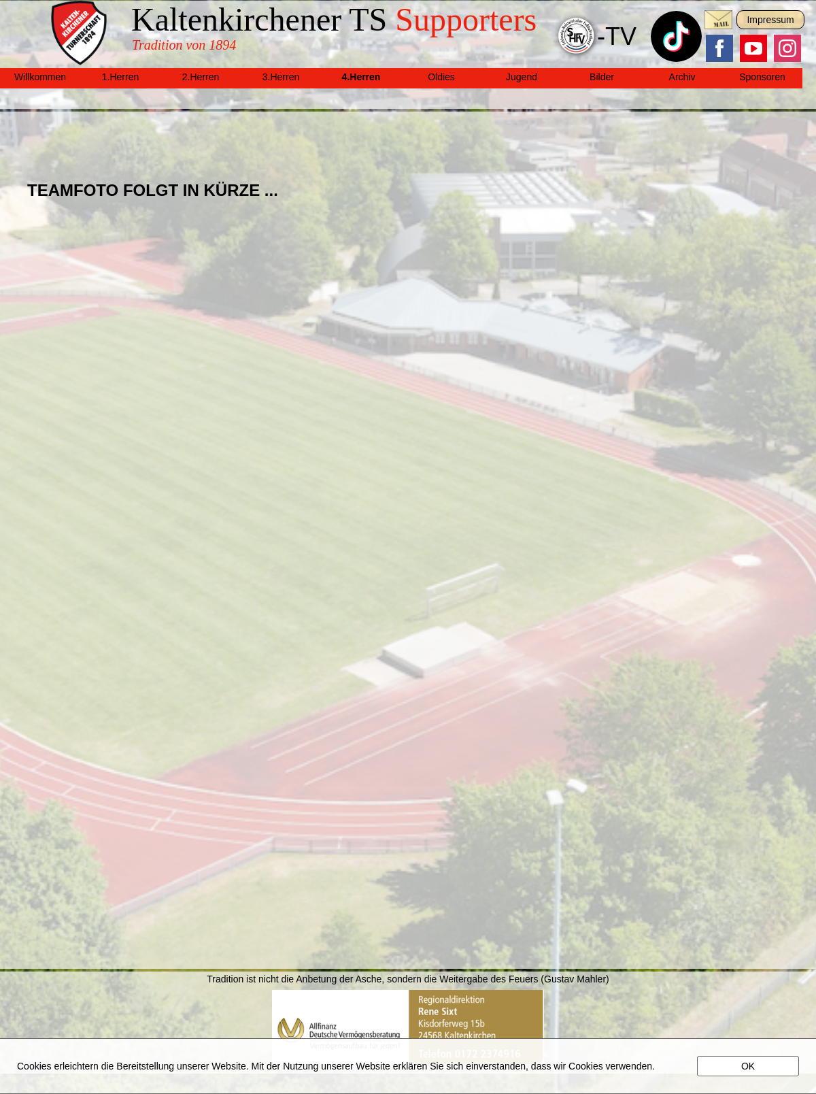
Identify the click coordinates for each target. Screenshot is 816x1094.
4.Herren (361, 76)
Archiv (682, 76)
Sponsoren (762, 76)
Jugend (521, 76)
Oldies (441, 76)
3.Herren (280, 76)
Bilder (602, 76)
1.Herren (120, 76)
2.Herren (200, 76)
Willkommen (40, 76)
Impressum (770, 19)
